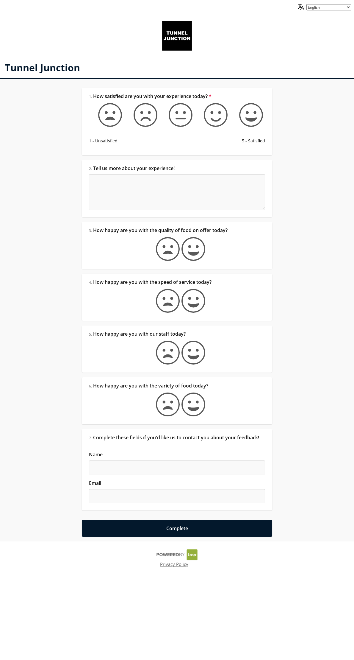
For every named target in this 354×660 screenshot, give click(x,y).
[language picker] (328, 7)
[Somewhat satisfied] (210, 112)
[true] (190, 270)
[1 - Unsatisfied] (110, 112)
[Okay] (177, 112)
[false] (164, 270)
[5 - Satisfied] (244, 112)
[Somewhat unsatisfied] (144, 112)
